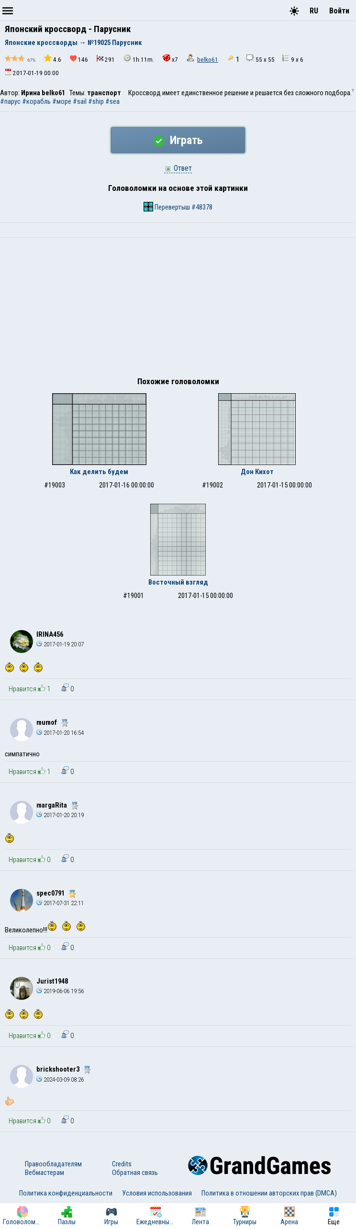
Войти (339, 10)
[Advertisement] (178, 309)
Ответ (178, 168)
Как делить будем (99, 471)
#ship (96, 101)
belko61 (207, 59)
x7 (170, 58)
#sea (112, 101)
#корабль (36, 101)
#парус (10, 101)
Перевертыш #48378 (178, 206)
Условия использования (157, 1193)
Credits (122, 1164)
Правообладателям (53, 1164)
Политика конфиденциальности (65, 1193)
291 (106, 59)
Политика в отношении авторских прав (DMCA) (269, 1193)
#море (61, 101)
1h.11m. (138, 58)
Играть (178, 140)
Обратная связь (135, 1172)
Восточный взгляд (178, 582)
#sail (80, 101)
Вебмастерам (44, 1172)
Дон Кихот (257, 471)
